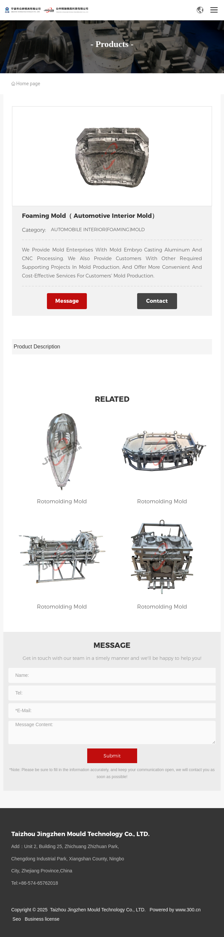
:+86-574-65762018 (37, 883)
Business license (42, 919)
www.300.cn (187, 909)
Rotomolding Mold (62, 501)
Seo (17, 919)
